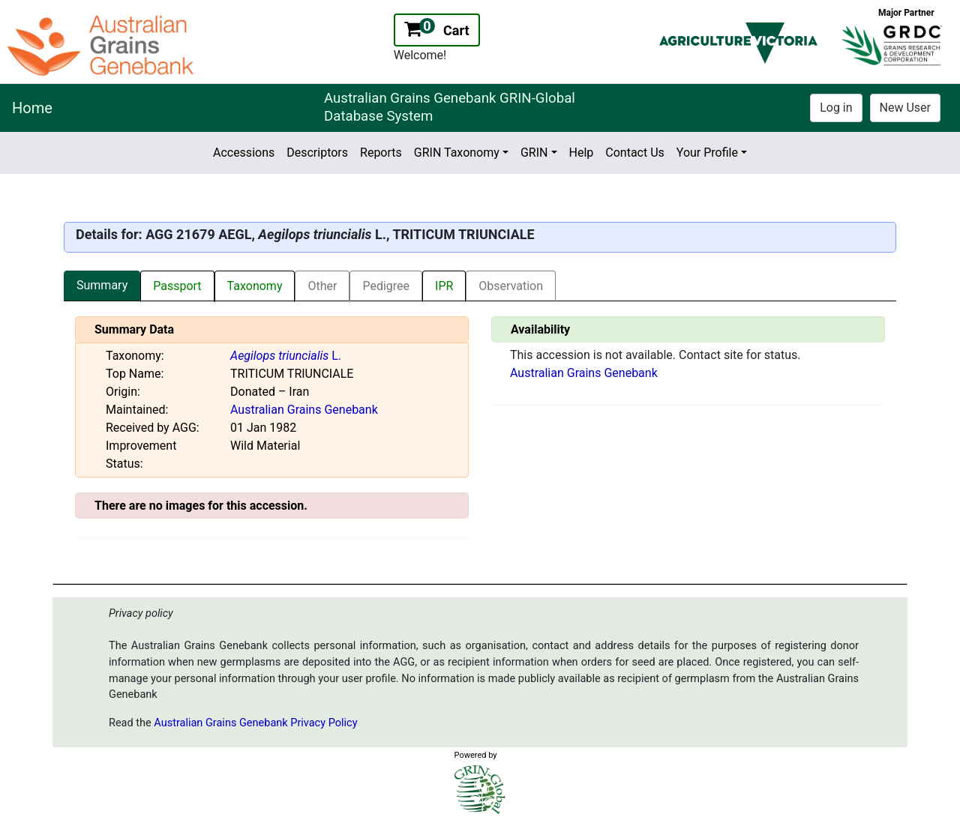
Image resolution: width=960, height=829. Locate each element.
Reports (381, 152)
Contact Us (634, 152)
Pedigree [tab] (386, 286)
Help (581, 152)
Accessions (243, 152)
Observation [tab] (510, 286)
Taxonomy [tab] (255, 286)
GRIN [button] (534, 152)
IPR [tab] (444, 286)
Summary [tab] (102, 285)
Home (32, 108)
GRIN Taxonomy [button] (457, 152)
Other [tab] (322, 286)
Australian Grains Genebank (304, 410)
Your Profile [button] (707, 152)
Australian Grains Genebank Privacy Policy (255, 723)
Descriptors (317, 152)
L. (285, 356)
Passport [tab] (177, 286)
